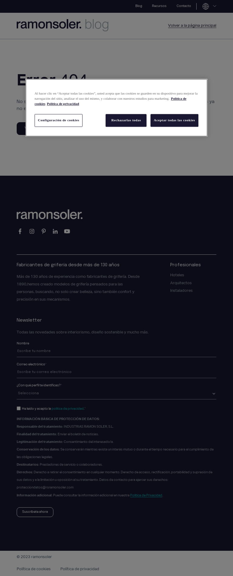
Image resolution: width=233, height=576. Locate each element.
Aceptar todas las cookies (174, 120)
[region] (116, 108)
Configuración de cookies (58, 120)
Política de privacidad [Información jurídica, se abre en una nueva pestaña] (63, 104)
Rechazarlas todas (125, 120)
